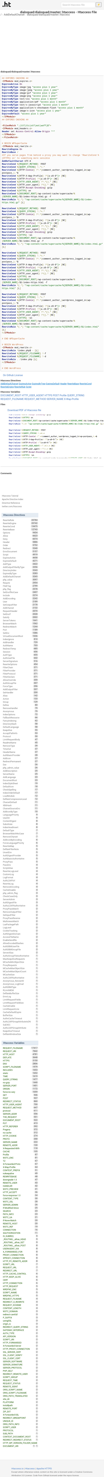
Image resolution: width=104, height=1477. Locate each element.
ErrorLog (20, 996)
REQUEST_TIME (20, 1380)
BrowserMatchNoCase (20, 833)
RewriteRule (19, 387)
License (18, 375)
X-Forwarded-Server (20, 1345)
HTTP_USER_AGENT (33, 395)
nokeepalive (20, 1173)
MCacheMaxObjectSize (20, 968)
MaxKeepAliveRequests (20, 958)
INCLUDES (20, 1070)
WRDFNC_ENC (20, 1289)
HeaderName (20, 752)
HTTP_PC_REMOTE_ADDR (20, 1261)
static (20, 1073)
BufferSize (20, 1015)
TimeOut (20, 748)
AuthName (20, 645)
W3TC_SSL (20, 1201)
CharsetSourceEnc (20, 808)
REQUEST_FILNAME (20, 1298)
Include (20, 595)
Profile (63, 395)
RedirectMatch (20, 626)
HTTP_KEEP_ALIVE (20, 1276)
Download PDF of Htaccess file (24, 410)
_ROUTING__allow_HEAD (20, 1239)
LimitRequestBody (20, 739)
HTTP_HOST (20, 1054)
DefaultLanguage (20, 727)
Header (63, 384)
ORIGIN (20, 1088)
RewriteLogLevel (20, 871)
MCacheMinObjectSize (20, 962)
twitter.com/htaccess (12, 506)
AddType (20, 564)
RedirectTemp (20, 648)
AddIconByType (20, 811)
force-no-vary (20, 1091)
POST (56, 395)
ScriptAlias (20, 868)
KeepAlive (20, 730)
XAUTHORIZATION (20, 1233)
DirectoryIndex (20, 570)
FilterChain (20, 667)
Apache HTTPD (44, 1468)
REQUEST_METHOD (35, 399)
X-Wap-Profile (71, 399)
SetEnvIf (20, 614)
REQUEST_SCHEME (20, 1305)
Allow (20, 535)
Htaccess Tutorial (10, 496)
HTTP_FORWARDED (20, 1342)
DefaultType (20, 830)
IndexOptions (20, 714)
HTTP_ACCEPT (20, 1192)
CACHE (20, 1151)
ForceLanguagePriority (20, 842)
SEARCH (20, 1211)
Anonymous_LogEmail (20, 984)
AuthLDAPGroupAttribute (20, 1027)
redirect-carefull (20, 1314)
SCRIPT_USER (20, 1427)
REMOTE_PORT (20, 1408)
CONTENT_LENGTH (20, 1308)
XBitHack (20, 805)
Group (20, 701)
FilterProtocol (20, 673)
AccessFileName (20, 937)
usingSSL (20, 1320)
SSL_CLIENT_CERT (20, 1358)
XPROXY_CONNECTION (20, 1258)
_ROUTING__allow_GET (20, 1242)
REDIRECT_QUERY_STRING (20, 1327)
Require (20, 582)
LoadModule (20, 795)
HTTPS (48, 395)
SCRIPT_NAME (20, 1292)
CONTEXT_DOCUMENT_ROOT (20, 1436)
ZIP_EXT (20, 1411)
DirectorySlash (20, 723)
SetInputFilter (20, 915)
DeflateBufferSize (20, 993)
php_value (20, 579)
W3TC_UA (20, 1217)
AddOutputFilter (20, 689)
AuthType (20, 654)
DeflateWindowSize (20, 1034)
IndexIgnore (20, 639)
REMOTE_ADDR (20, 1145)
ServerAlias (20, 952)
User (20, 601)
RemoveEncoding (20, 886)
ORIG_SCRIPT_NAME (20, 1389)
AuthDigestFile (20, 902)
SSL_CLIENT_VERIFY (20, 1355)
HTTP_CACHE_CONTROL (20, 1273)
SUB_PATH (20, 1433)
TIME (20, 1076)
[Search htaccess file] (78, 5)
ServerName (20, 774)
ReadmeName (20, 742)
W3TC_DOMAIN (20, 1311)
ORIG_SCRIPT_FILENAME (20, 1392)
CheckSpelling (20, 789)
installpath (20, 1405)
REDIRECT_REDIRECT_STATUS (20, 1439)
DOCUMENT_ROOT (11, 395)
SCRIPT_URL (20, 1264)
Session (20, 651)
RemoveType (20, 745)
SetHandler (20, 692)
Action (20, 698)
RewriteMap (20, 846)
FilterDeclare (20, 676)
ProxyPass (20, 861)
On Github (8, 375)
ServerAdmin (20, 899)
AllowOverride (20, 680)
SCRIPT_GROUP (20, 1377)
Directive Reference (11, 503)
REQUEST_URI (20, 1051)
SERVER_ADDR (20, 1113)
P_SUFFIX (20, 1317)
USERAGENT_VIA (20, 1248)
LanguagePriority (20, 814)
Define (20, 705)
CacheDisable (20, 889)
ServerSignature (20, 661)
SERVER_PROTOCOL (20, 1367)
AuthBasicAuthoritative (20, 858)
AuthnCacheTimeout (20, 1018)
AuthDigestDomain (20, 933)
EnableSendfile (20, 940)
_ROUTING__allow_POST (20, 1245)
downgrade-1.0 (20, 1179)
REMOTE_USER (20, 1182)
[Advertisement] (52, 41)
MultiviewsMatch (20, 921)
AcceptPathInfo (20, 733)
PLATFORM (20, 1402)
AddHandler (20, 642)
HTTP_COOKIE (20, 1135)
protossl (20, 1110)
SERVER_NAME (55, 399)
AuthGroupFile (20, 683)
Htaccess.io (17, 1468)
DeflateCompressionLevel (20, 799)
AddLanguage (20, 777)
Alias (20, 695)
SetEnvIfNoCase (20, 592)
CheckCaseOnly (20, 896)
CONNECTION (20, 1229)
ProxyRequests (20, 965)
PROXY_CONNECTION (20, 1254)
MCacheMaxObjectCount (20, 971)
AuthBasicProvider (20, 755)
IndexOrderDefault (20, 792)
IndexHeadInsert (20, 827)
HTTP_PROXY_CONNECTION (20, 1348)
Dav (20, 764)
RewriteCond (85, 384)
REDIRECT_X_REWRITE (20, 1301)
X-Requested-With (20, 1148)
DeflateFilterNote (20, 849)
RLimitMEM (20, 990)
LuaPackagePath (20, 924)
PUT (20, 1123)
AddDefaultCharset (14, 14)
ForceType (20, 686)
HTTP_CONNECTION (20, 1283)
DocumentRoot (20, 780)
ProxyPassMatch (20, 908)
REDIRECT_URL (20, 1270)
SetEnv (20, 633)
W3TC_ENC (20, 1157)
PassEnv (20, 864)
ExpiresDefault (53, 384)
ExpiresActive (25, 384)
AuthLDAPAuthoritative (20, 977)
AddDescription (20, 770)
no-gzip (20, 1082)
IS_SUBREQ (20, 1236)
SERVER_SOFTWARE (20, 1361)
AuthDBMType (20, 987)
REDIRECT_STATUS (20, 1101)
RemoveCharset (20, 836)
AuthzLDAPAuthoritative (20, 905)
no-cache (20, 1132)
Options (20, 532)
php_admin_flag (20, 893)
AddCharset (20, 607)
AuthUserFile (20, 658)
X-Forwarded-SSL (20, 1414)
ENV (20, 1063)
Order (20, 545)
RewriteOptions (20, 664)
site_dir (20, 1399)
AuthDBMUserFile (20, 946)
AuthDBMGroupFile (20, 949)
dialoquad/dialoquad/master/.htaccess (48, 14)
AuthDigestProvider (20, 855)
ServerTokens (20, 620)
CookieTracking (20, 930)
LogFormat (20, 877)
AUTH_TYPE (20, 1333)
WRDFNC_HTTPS (20, 1295)
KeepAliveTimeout (20, 1031)
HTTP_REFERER (20, 1126)
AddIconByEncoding (20, 839)
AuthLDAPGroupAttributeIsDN (20, 1021)
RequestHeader (20, 611)
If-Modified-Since (20, 1207)
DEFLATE (20, 1057)
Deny (20, 538)
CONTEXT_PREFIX (20, 1170)
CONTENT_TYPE (20, 1198)
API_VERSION (20, 1336)
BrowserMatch (20, 623)
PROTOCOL (20, 1430)
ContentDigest (20, 821)
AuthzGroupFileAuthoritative (20, 955)
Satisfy (20, 617)
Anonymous (20, 711)
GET (20, 1095)
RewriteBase (73, 384)
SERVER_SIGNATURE (20, 1364)
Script (28, 387)
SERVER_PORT (20, 1085)
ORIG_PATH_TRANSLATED (20, 1395)
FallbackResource (20, 717)
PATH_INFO (20, 1214)
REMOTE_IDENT (20, 1386)
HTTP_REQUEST (20, 1286)
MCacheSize (20, 974)
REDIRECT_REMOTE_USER (20, 1374)
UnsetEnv (20, 852)
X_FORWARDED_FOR (20, 1251)
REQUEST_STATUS (20, 1383)
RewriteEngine (7, 387)
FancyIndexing (20, 720)
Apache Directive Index (12, 499)
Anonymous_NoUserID (20, 980)
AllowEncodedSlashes (20, 943)
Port (20, 629)
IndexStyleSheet (20, 783)
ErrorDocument (20, 551)
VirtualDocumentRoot (20, 636)
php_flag (20, 589)
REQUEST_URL (20, 1267)
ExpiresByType (39, 384)
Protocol (20, 736)
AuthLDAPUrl (20, 880)
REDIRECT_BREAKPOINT (20, 1417)
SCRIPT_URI (20, 1339)
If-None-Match (20, 1220)
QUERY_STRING (75, 395)
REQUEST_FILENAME (12, 399)
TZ (20, 1160)
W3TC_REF (20, 1226)
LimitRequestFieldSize (20, 1002)
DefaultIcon (20, 786)
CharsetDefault (20, 802)
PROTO (20, 1138)
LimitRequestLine (20, 1009)
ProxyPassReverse (20, 918)
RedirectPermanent (20, 761)
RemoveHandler (20, 708)
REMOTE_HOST (20, 1223)
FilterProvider (20, 670)
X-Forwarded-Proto (20, 1164)
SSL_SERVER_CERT (20, 1352)
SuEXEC (20, 1024)
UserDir (20, 817)
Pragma (20, 1129)
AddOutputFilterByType (20, 567)
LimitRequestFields (20, 999)
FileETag (20, 585)
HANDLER (20, 1185)
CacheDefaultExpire (20, 1012)
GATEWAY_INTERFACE (20, 1330)
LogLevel (20, 927)
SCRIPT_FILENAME (20, 1066)
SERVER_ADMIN (20, 1204)
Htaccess (30, 1468)
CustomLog (20, 874)
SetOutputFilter (20, 604)
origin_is (20, 1323)
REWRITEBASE (20, 1176)
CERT (20, 1280)
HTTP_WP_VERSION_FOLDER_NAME (20, 1443)
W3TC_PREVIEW (20, 1189)
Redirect (20, 548)
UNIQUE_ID (20, 1421)
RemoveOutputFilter (20, 911)
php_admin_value (20, 767)
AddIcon (20, 758)
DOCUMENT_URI (19, 1446)
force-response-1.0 (20, 1195)
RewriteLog (20, 883)
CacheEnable (20, 1005)
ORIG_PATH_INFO (20, 1424)
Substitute (20, 824)
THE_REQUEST (20, 1117)
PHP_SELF (20, 1370)
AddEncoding (20, 598)
